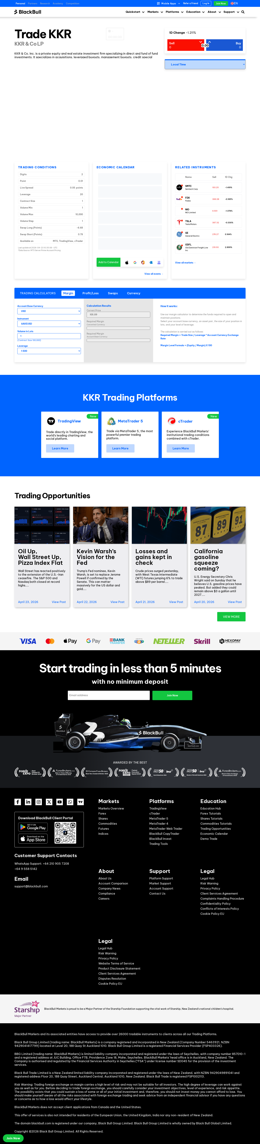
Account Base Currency (30, 306)
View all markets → (185, 262)
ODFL (188, 244)
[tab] (68, 293)
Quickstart (133, 12)
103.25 (215, 187)
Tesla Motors (190, 224)
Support (229, 12)
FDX (187, 197)
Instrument (23, 318)
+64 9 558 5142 (25, 868)
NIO (187, 209)
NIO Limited (190, 212)
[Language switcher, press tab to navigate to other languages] (235, 3)
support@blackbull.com (31, 886)
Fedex (188, 201)
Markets (153, 12)
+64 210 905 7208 (56, 863)
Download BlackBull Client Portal (45, 818)
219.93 (215, 247)
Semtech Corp (191, 189)
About (212, 12)
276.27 (215, 234)
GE (186, 233)
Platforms (172, 12)
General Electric (192, 236)
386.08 (215, 199)
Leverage (22, 346)
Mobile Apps (168, 3)
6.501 (214, 211)
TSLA (188, 221)
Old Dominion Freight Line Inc (196, 249)
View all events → (153, 273)
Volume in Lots (25, 331)
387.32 (215, 222)
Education (193, 12)
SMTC (188, 186)
